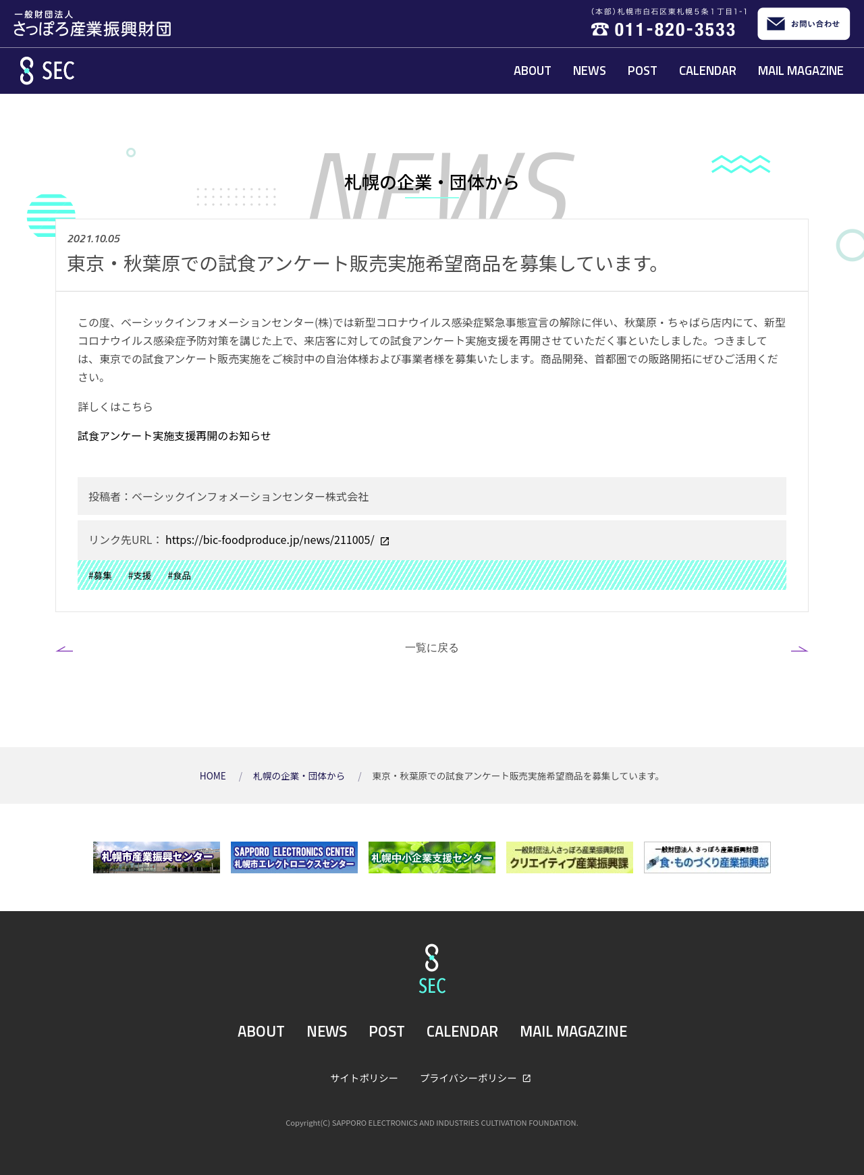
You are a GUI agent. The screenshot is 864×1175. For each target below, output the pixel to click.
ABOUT (532, 70)
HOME (214, 775)
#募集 (100, 575)
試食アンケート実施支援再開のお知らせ (174, 435)
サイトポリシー (364, 1077)
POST (642, 70)
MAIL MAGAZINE (801, 70)
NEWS (589, 70)
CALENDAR (707, 70)
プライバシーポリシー (469, 1077)
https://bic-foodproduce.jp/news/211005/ (270, 539)
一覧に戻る (432, 647)
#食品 (179, 575)
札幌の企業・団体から (300, 775)
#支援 (140, 575)
